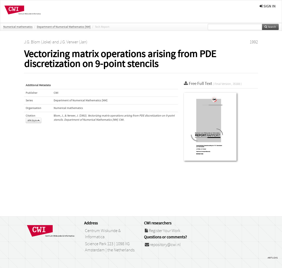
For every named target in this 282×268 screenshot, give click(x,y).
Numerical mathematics (17, 27)
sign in (268, 6)
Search (270, 27)
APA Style (33, 120)
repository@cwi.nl (163, 244)
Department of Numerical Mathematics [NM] (64, 27)
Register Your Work (162, 230)
